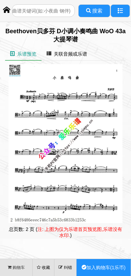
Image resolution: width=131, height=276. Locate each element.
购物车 (16, 267)
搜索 (94, 11)
